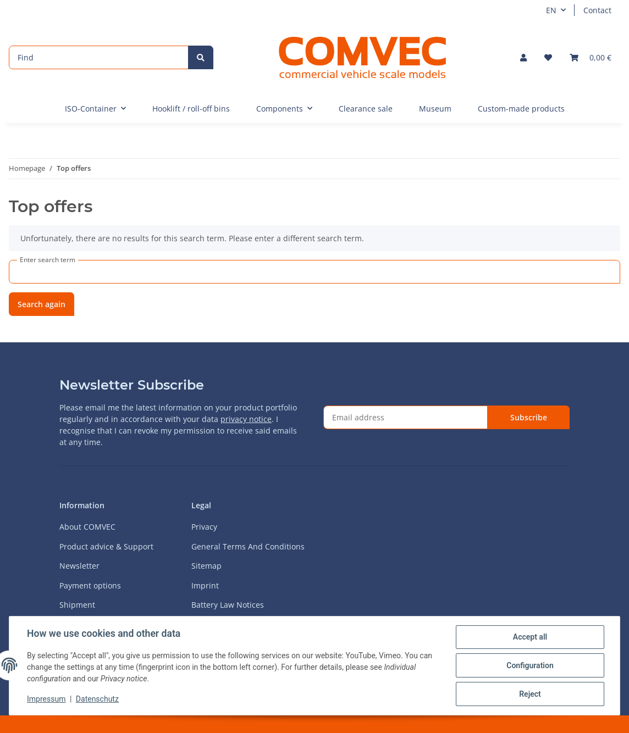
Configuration (529, 665)
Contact (597, 10)
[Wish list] (548, 57)
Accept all (530, 636)
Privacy (204, 526)
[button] (523, 57)
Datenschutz (97, 699)
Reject (530, 694)
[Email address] (405, 417)
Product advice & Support (106, 546)
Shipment (77, 604)
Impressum (46, 699)
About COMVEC (87, 526)
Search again (41, 304)
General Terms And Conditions (248, 546)
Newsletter (79, 565)
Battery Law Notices (227, 604)
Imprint (205, 585)
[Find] (99, 57)
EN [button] (551, 10)
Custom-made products (521, 108)
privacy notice (246, 419)
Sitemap (206, 565)
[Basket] (590, 57)
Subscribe (528, 417)
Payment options (90, 585)
